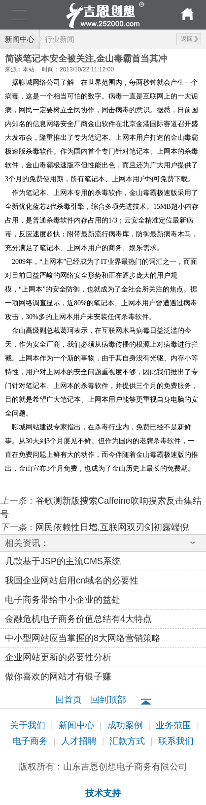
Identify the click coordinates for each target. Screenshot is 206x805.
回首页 (68, 700)
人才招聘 (80, 741)
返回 (189, 38)
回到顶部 (108, 700)
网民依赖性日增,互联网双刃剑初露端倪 (112, 527)
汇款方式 (128, 741)
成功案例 (126, 725)
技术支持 (103, 793)
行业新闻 (59, 39)
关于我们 (29, 725)
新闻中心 (19, 39)
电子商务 (31, 741)
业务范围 (175, 725)
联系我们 (176, 741)
